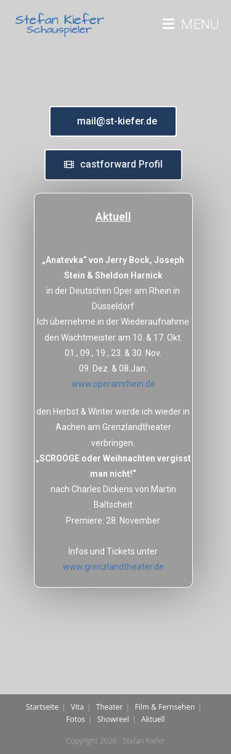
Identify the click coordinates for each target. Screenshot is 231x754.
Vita (77, 707)
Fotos (75, 719)
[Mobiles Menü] (191, 24)
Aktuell (152, 719)
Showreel (113, 719)
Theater (109, 707)
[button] (113, 121)
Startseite (42, 707)
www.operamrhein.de (113, 384)
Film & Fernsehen (165, 707)
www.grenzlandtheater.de (113, 567)
